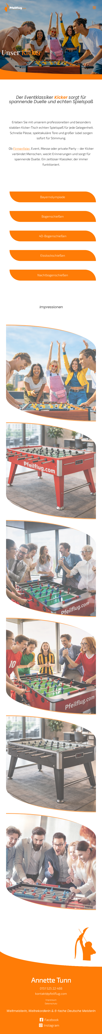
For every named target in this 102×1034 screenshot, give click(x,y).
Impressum (51, 999)
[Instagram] (49, 1025)
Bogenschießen (53, 216)
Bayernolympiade (52, 197)
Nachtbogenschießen (52, 275)
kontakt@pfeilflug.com (51, 993)
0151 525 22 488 (51, 988)
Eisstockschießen (52, 255)
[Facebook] (49, 1020)
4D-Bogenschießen (52, 236)
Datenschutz (51, 1003)
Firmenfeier (18, 148)
